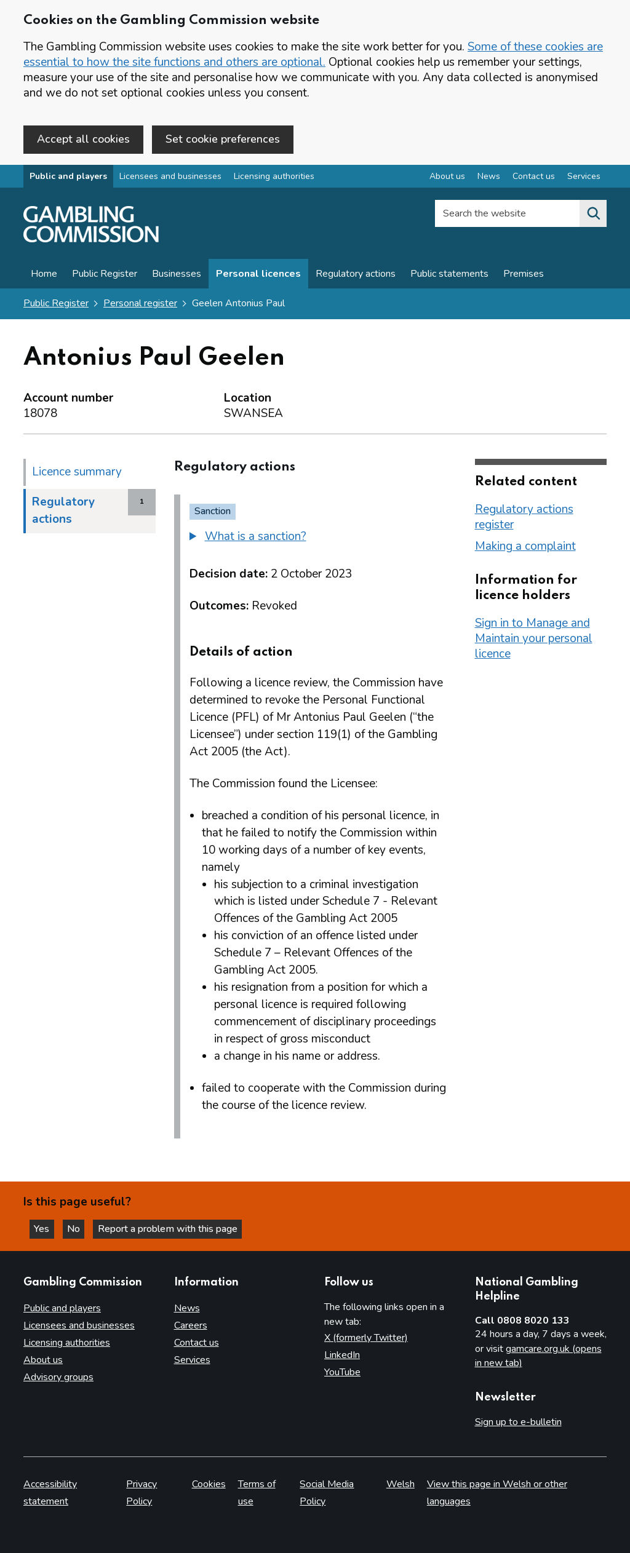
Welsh (400, 1484)
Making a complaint (525, 547)
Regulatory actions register (524, 517)
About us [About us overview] (447, 177)
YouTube (342, 1373)
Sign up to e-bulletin (518, 1422)
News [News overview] (488, 177)
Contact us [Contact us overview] (533, 177)
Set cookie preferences (222, 139)
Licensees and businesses (170, 177)
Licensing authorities (274, 177)
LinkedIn (342, 1355)
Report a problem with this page (172, 1228)
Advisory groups (58, 1377)
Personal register (140, 304)
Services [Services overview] (583, 177)
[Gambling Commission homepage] (91, 240)
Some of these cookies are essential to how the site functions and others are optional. (313, 54)
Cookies (209, 1484)
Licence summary (77, 472)
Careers (190, 1326)
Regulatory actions (356, 275)
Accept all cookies (83, 139)
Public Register (104, 275)
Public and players (68, 177)
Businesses (176, 275)
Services (192, 1360)
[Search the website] (593, 214)
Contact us (196, 1343)
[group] (318, 539)
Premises (523, 275)
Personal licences (258, 275)
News (187, 1309)
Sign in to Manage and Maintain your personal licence (533, 639)
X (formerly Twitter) (366, 1338)
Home (44, 275)
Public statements (449, 275)
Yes (45, 1228)
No (79, 1228)
